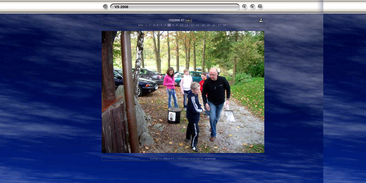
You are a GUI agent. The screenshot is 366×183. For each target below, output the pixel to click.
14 (203, 25)
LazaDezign (210, 158)
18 (224, 25)
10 (181, 25)
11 (187, 25)
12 (192, 25)
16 (213, 25)
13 (197, 25)
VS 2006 (121, 7)
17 (219, 25)
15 (208, 25)
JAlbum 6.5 (168, 158)
